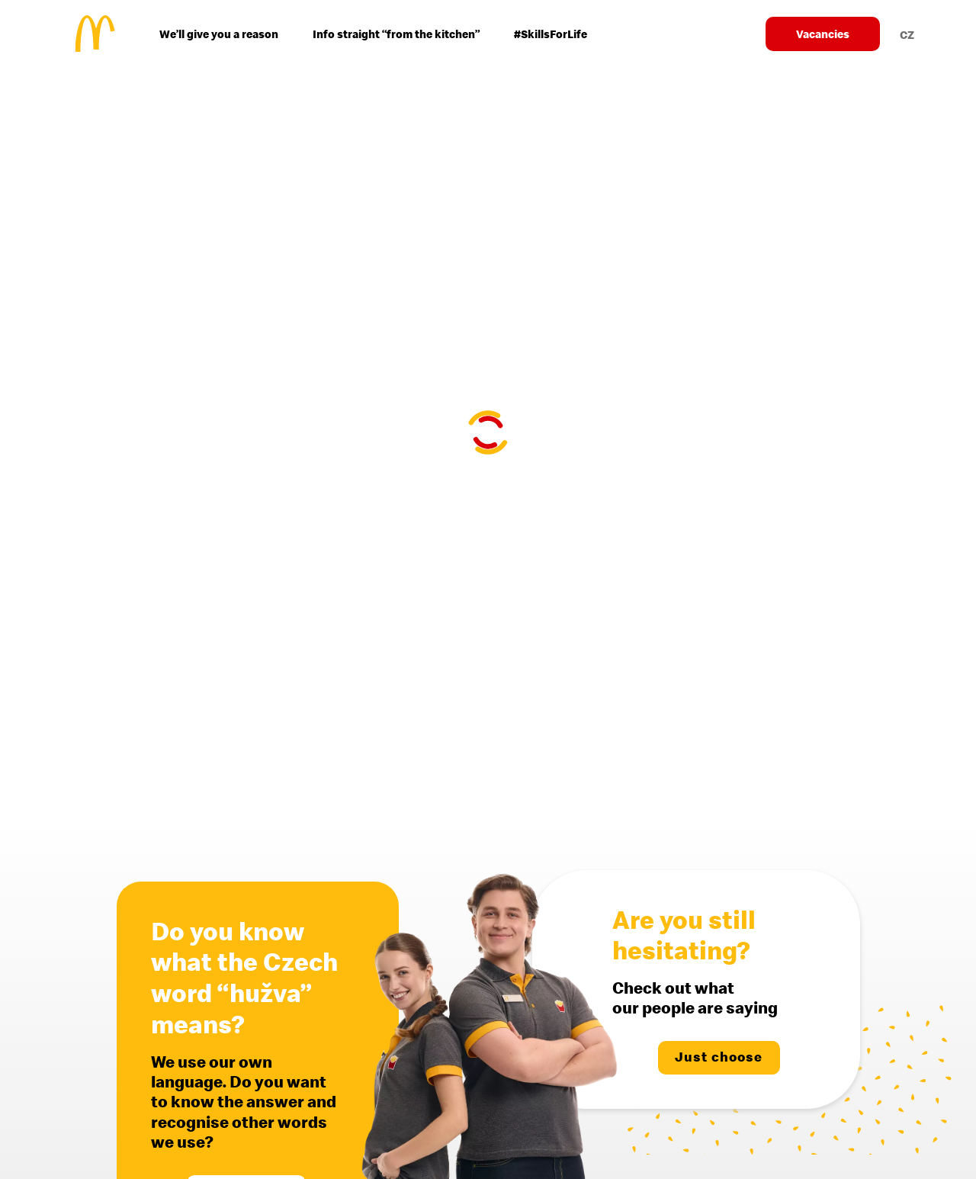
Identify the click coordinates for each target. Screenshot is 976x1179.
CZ (907, 34)
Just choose (718, 1056)
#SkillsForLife (550, 34)
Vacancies (822, 34)
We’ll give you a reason (218, 34)
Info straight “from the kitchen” (396, 34)
